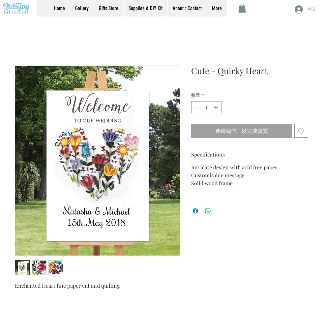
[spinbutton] (206, 107)
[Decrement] (196, 107)
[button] (242, 8)
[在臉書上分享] (195, 211)
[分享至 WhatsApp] (208, 211)
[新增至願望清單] (301, 131)
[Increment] (216, 107)
